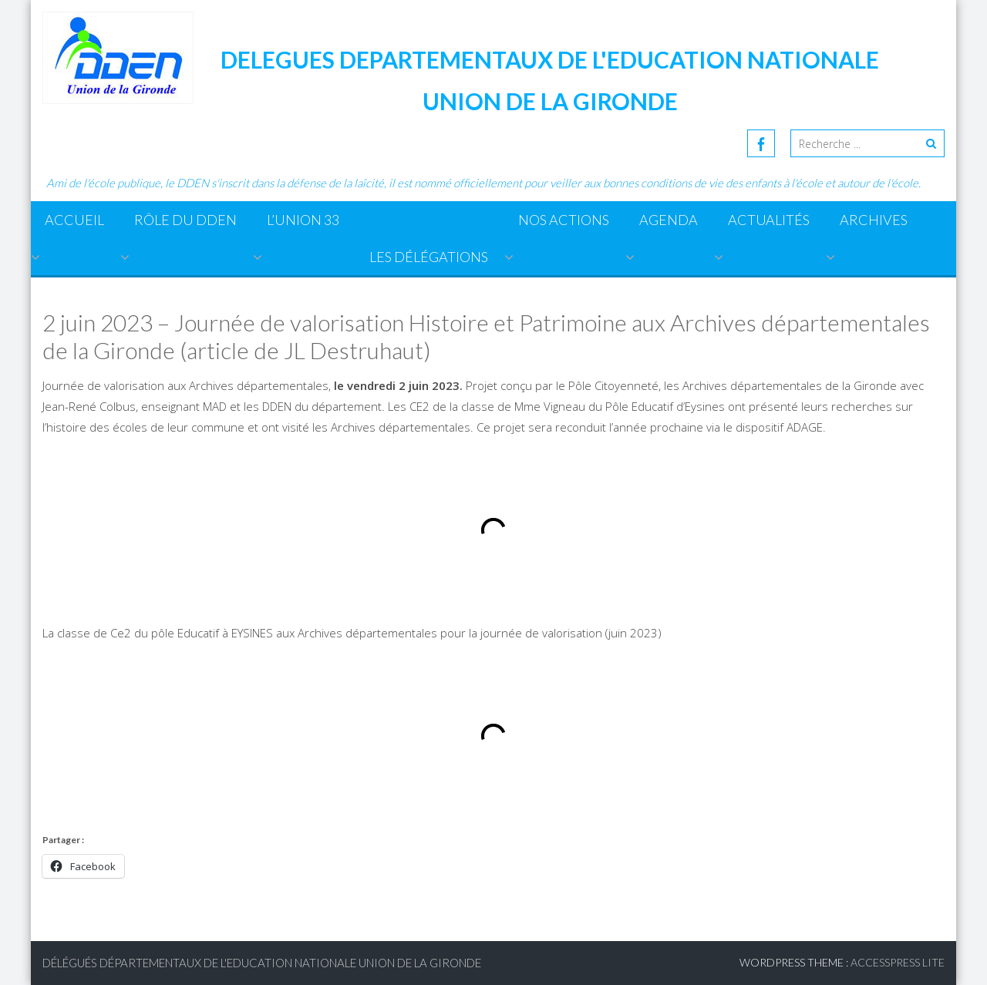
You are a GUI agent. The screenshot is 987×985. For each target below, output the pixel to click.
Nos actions (563, 219)
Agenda (668, 219)
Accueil (74, 219)
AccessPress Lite (898, 962)
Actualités (769, 219)
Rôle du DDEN (185, 219)
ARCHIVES (874, 219)
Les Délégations (428, 256)
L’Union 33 (303, 219)
